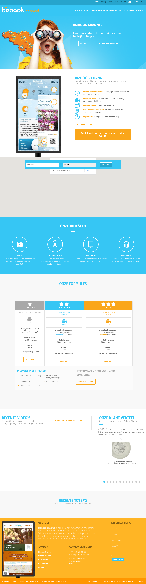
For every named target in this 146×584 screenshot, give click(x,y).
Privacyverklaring (136, 581)
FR (141, 2)
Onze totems (115, 10)
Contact (123, 2)
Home (97, 2)
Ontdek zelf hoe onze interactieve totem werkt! (102, 134)
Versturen (118, 560)
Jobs (116, 2)
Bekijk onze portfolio (65, 420)
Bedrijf (104, 2)
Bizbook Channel (20, 10)
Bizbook (139, 10)
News (110, 2)
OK (88, 170)
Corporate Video (100, 10)
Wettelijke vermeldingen (99, 581)
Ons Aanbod (128, 10)
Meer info (84, 43)
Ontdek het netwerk (108, 43)
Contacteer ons (85, 382)
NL (137, 2)
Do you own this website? (61, 170)
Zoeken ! (106, 164)
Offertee (30, 359)
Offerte (64, 361)
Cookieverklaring (119, 581)
